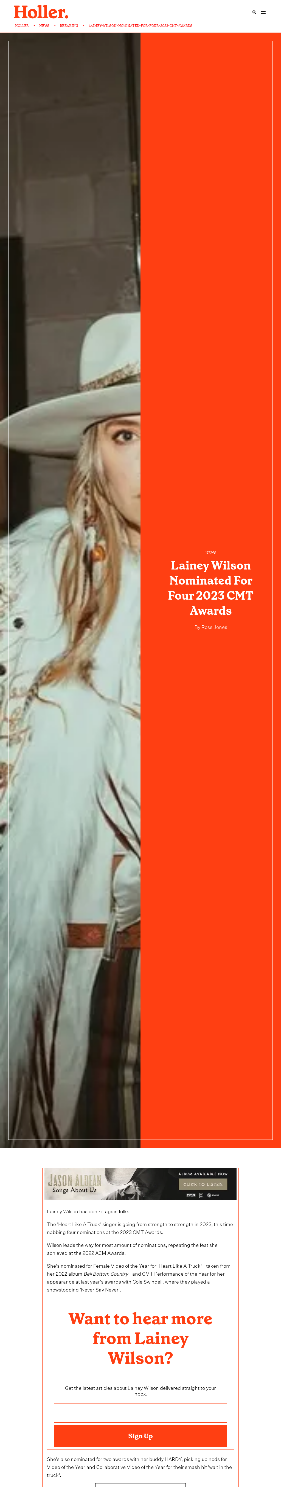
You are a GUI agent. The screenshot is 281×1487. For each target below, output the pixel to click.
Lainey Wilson (62, 1211)
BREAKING (69, 25)
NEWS (44, 25)
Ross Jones (213, 626)
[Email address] (140, 1413)
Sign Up (140, 1436)
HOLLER (22, 25)
